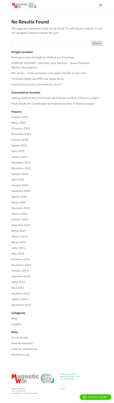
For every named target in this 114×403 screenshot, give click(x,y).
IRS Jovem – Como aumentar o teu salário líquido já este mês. (48, 73)
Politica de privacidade (68, 374)
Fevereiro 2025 (20, 128)
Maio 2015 (17, 253)
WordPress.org (20, 354)
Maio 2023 (17, 151)
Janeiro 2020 (19, 214)
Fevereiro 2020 (20, 208)
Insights (16, 324)
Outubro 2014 (19, 270)
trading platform (21, 98)
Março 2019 (18, 231)
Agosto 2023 (19, 145)
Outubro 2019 (19, 219)
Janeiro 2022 (19, 157)
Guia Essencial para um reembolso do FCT (36, 84)
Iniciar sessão (19, 337)
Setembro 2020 (20, 191)
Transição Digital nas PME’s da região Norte (37, 79)
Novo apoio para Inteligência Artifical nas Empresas (42, 57)
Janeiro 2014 (19, 299)
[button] (95, 397)
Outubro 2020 (19, 185)
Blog (14, 318)
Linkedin (63, 389)
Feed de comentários (24, 349)
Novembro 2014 (21, 265)
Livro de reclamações (67, 379)
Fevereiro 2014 (20, 293)
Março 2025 (18, 122)
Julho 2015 (18, 248)
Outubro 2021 (19, 174)
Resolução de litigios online (70, 376)
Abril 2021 (17, 179)
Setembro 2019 (20, 225)
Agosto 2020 (19, 196)
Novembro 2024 (21, 134)
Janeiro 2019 (19, 236)
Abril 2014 (17, 288)
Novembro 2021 (21, 168)
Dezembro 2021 (21, 162)
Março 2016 (18, 242)
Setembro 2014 (20, 276)
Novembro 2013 (21, 305)
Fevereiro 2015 (20, 259)
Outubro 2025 (19, 117)
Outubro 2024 (19, 140)
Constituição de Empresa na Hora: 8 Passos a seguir (67, 98)
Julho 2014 (18, 282)
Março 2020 (18, 202)
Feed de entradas (22, 343)
